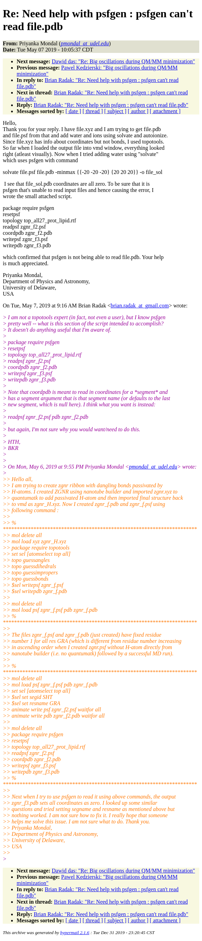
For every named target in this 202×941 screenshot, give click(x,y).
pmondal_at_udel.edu (153, 467)
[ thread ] (92, 111)
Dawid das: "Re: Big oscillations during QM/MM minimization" (123, 61)
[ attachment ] (165, 111)
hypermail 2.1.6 (74, 932)
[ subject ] (115, 111)
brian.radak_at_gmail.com (140, 305)
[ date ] (73, 111)
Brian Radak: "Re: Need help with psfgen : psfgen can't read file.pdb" (111, 105)
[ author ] (138, 111)
